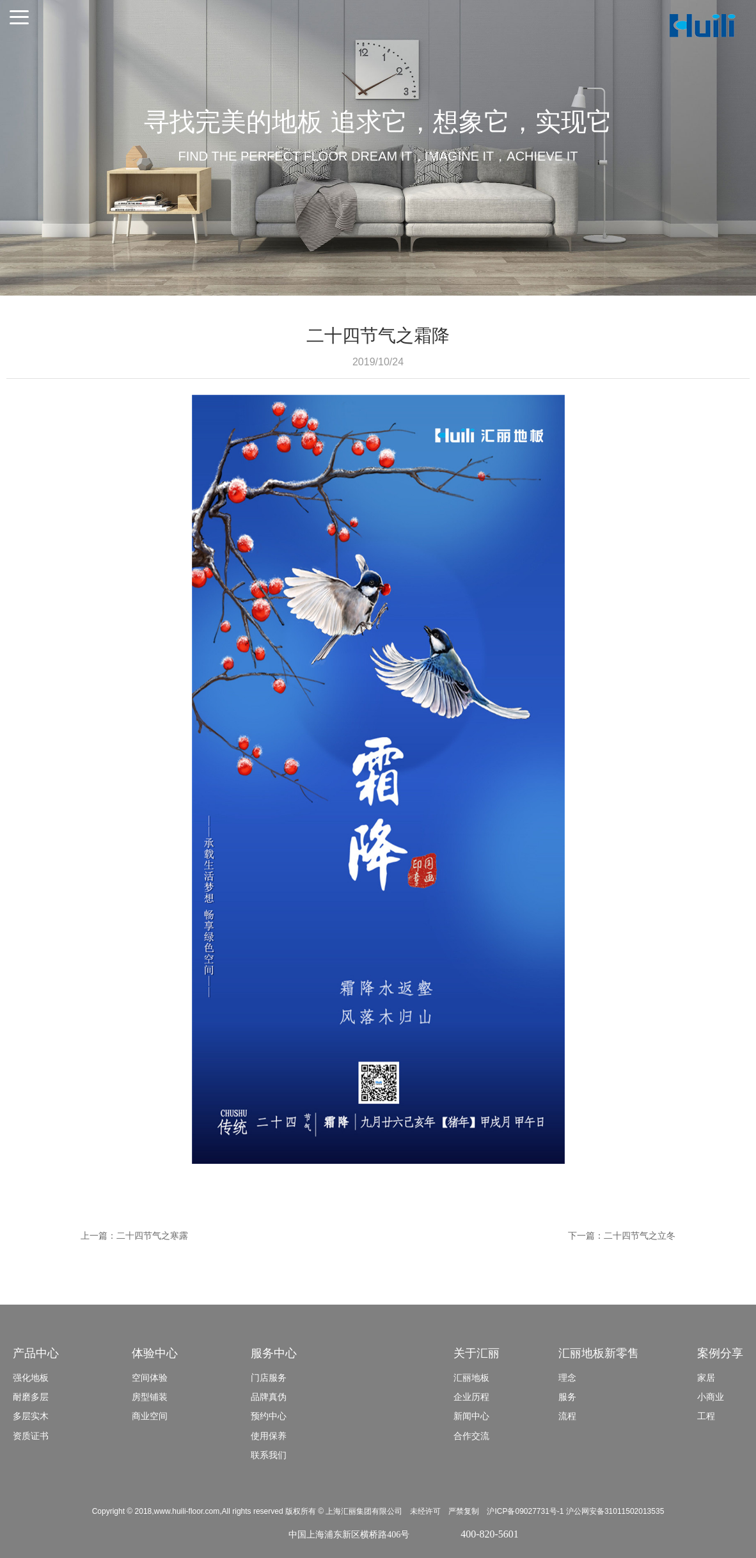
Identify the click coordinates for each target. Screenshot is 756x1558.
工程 (706, 1416)
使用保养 (269, 1436)
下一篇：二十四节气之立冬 (621, 1235)
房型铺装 (150, 1397)
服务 (567, 1397)
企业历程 (471, 1397)
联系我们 (269, 1455)
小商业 (710, 1397)
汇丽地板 (471, 1377)
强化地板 (31, 1377)
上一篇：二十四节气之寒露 (134, 1235)
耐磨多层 (31, 1397)
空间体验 (150, 1377)
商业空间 (150, 1416)
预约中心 (269, 1416)
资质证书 (31, 1436)
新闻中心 (471, 1416)
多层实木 (31, 1416)
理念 (567, 1377)
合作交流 (471, 1436)
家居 (706, 1377)
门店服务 (269, 1377)
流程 (567, 1416)
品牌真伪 (269, 1397)
